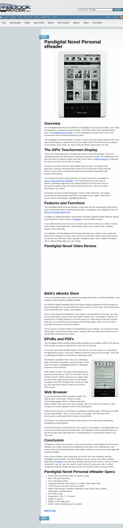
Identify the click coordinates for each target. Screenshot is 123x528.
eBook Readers (15, 23)
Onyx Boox (28, 17)
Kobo (36, 17)
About (55, 17)
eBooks (86, 23)
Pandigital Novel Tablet (62, 133)
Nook (20, 17)
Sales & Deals (39, 23)
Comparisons (45, 17)
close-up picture (101, 159)
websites (77, 219)
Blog (6, 17)
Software (76, 23)
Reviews (51, 23)
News (4, 23)
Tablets (27, 23)
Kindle (13, 17)
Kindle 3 (60, 461)
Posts (115, 17)
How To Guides (63, 23)
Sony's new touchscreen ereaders (58, 181)
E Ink (97, 156)
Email (108, 17)
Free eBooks (97, 23)
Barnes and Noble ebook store (57, 212)
